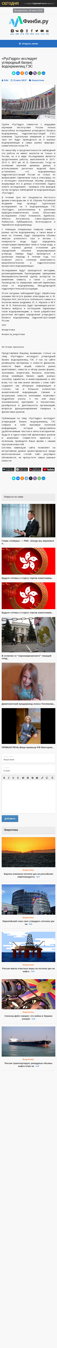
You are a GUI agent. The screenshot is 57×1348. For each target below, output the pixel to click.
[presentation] (4, 777)
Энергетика (38, 80)
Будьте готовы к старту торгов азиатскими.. (27, 578)
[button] (4, 778)
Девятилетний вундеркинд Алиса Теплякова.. (28, 704)
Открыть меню (28, 43)
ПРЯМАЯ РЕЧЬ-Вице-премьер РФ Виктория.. (28, 747)
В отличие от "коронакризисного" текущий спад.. (26, 657)
